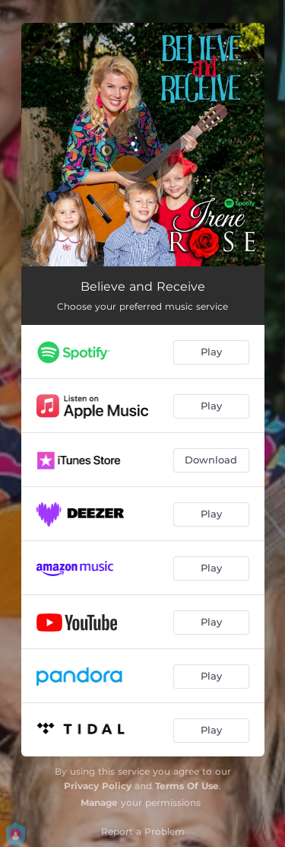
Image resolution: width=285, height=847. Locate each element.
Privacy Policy (97, 785)
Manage (99, 802)
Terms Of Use (187, 785)
